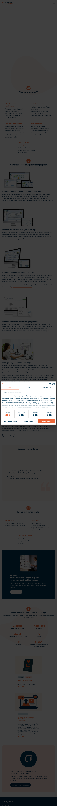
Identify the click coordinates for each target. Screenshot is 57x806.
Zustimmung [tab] (10, 387)
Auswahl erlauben (28, 421)
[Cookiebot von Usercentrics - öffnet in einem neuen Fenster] (48, 384)
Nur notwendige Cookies (10, 421)
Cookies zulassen (46, 421)
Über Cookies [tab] (47, 387)
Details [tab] (28, 387)
